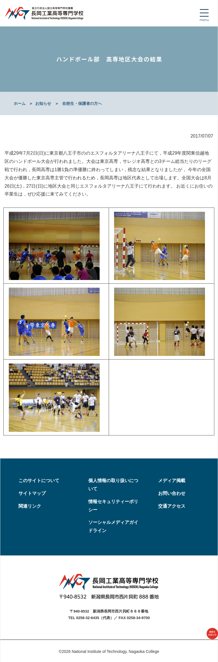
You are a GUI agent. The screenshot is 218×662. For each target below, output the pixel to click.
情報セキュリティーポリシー (113, 505)
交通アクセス (171, 506)
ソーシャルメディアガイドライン (113, 526)
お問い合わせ (171, 493)
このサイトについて (38, 480)
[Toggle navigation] (204, 15)
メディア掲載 (171, 480)
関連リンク (29, 506)
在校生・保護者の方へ (82, 103)
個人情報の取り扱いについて (113, 484)
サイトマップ (32, 493)
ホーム (20, 103)
